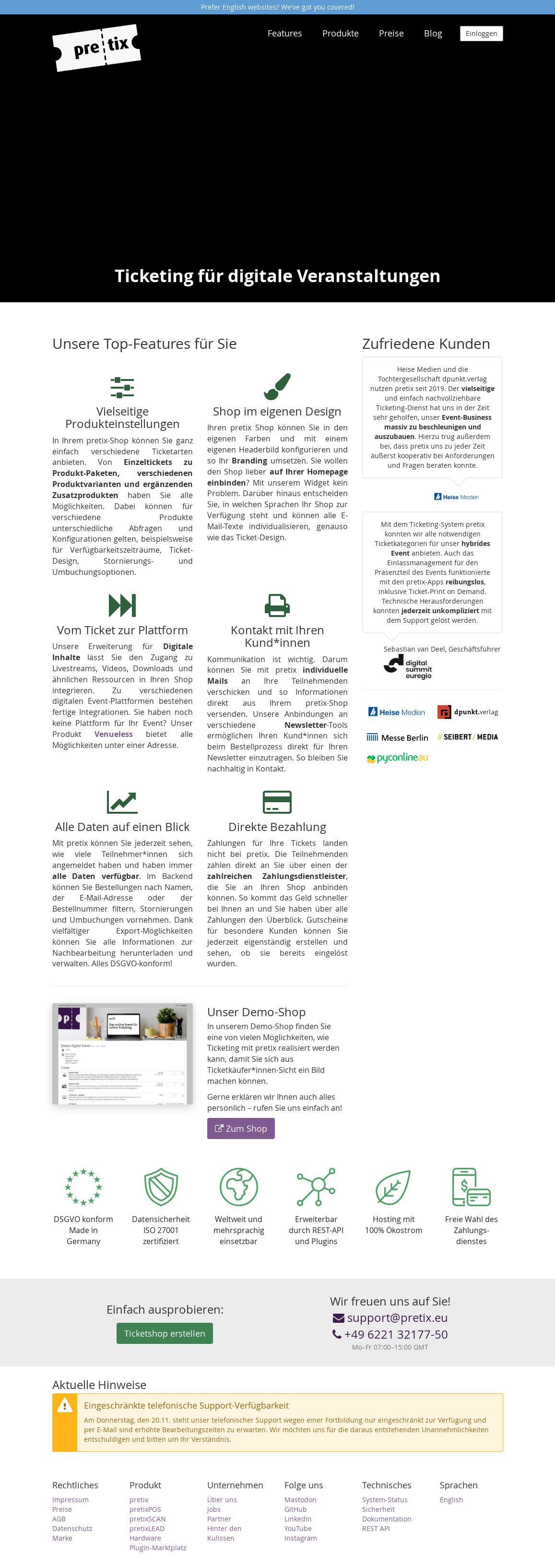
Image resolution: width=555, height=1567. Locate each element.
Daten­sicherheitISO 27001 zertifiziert (161, 1207)
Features (285, 33)
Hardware (145, 1538)
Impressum (70, 1499)
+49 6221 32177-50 (390, 1334)
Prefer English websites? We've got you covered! (277, 7)
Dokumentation (387, 1518)
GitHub (295, 1509)
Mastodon (300, 1499)
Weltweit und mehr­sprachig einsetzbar (238, 1207)
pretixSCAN (148, 1518)
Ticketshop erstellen (164, 1333)
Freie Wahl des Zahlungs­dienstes (471, 1207)
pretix (139, 1499)
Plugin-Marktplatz (158, 1547)
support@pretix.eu (390, 1317)
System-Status (385, 1499)
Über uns (222, 1499)
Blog (433, 33)
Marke (62, 1538)
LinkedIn (298, 1518)
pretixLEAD (147, 1528)
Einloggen (481, 33)
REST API (376, 1528)
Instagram (300, 1538)
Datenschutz (72, 1528)
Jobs (214, 1509)
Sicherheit (378, 1509)
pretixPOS (145, 1509)
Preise (391, 33)
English (451, 1499)
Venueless (113, 734)
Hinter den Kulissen (224, 1533)
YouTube (298, 1528)
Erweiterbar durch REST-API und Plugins (316, 1207)
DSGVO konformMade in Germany (83, 1207)
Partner (219, 1518)
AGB (59, 1518)
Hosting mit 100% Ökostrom (394, 1201)
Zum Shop (241, 1128)
